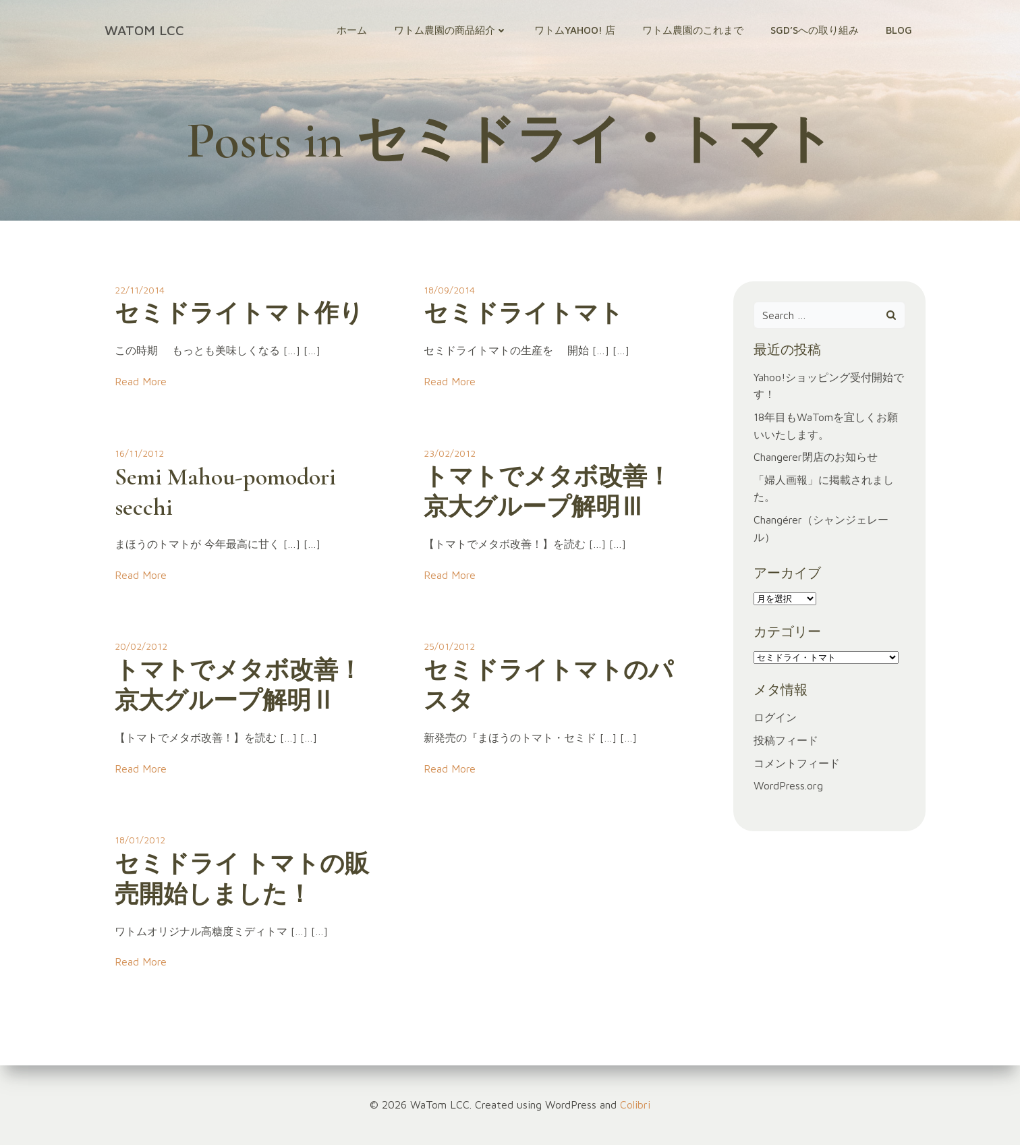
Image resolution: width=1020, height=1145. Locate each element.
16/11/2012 (139, 453)
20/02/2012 (141, 646)
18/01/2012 (140, 839)
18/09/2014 (449, 290)
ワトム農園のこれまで (692, 30)
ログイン (775, 717)
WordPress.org (788, 785)
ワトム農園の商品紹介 (450, 30)
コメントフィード (797, 763)
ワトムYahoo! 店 (574, 30)
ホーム (352, 30)
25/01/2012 (449, 646)
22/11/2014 (140, 290)
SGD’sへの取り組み (814, 30)
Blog (899, 30)
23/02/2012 (450, 453)
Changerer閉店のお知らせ (816, 457)
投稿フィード (786, 740)
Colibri (635, 1104)
